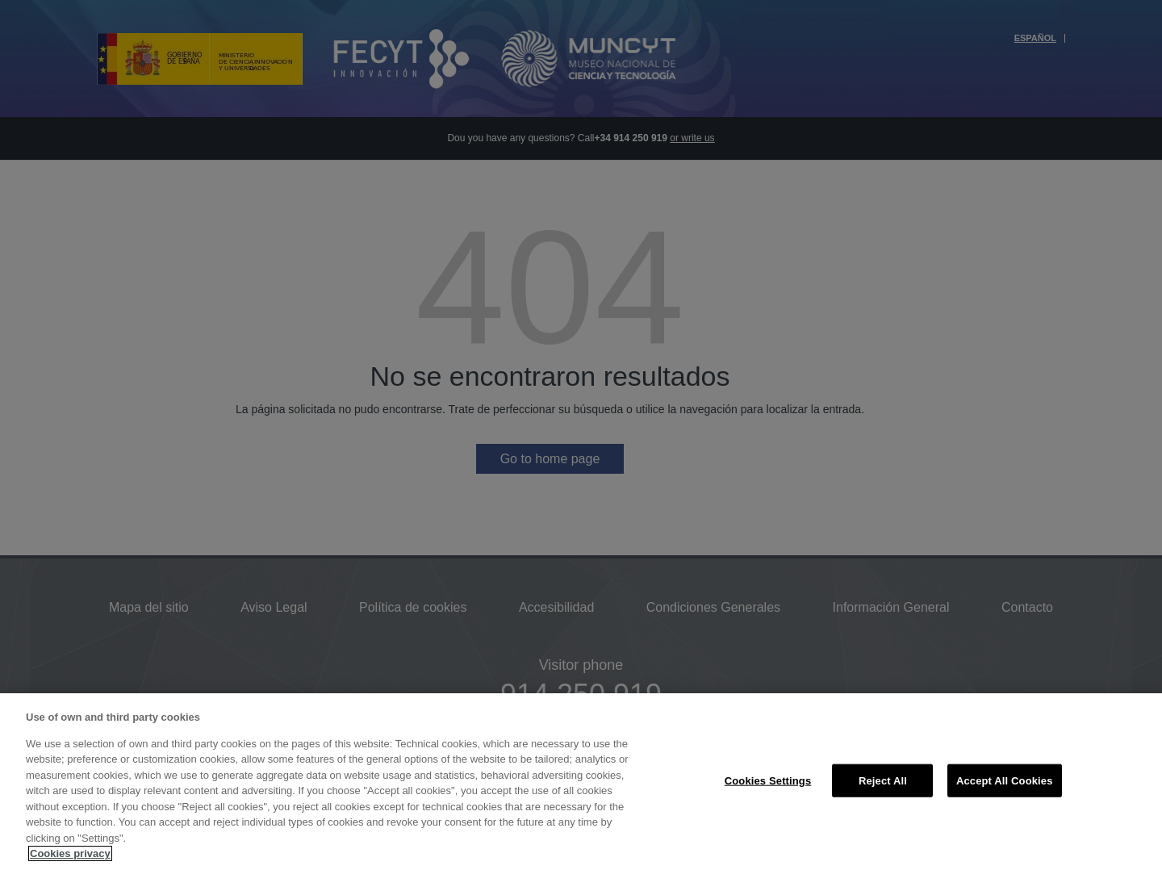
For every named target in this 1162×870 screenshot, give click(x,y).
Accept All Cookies (1004, 780)
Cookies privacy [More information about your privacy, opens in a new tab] (70, 853)
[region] (581, 781)
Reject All (883, 780)
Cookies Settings (768, 780)
